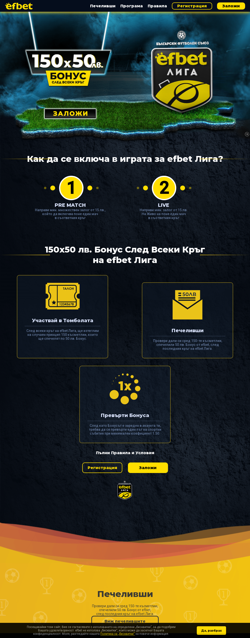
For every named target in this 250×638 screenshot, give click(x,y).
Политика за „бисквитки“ (117, 634)
